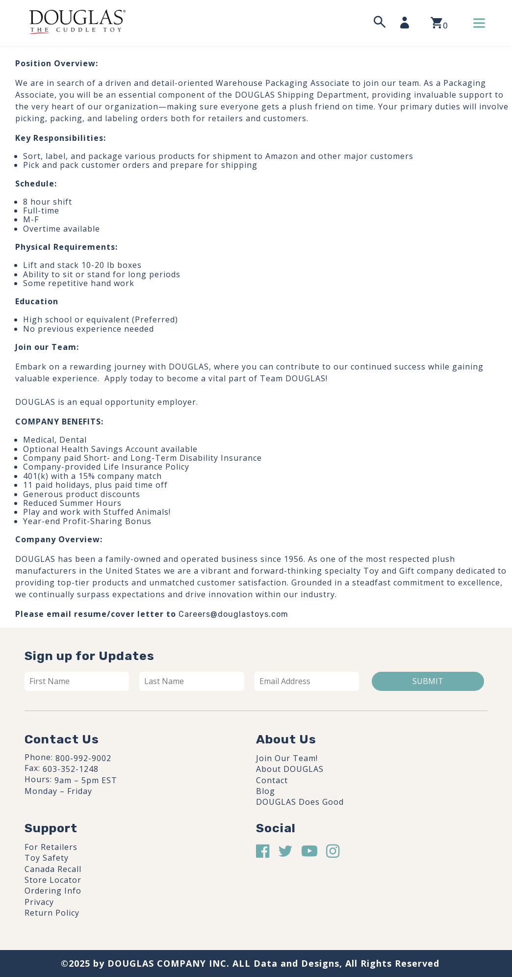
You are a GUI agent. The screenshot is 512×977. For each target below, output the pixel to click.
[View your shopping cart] (439, 23)
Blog (265, 791)
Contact (272, 780)
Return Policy (52, 912)
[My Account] (407, 22)
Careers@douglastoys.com (233, 614)
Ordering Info (53, 890)
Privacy (39, 902)
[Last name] (191, 681)
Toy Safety (47, 857)
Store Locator (53, 879)
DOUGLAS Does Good (300, 801)
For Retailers (51, 847)
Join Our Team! (287, 758)
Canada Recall (53, 869)
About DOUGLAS (290, 769)
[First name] (77, 681)
